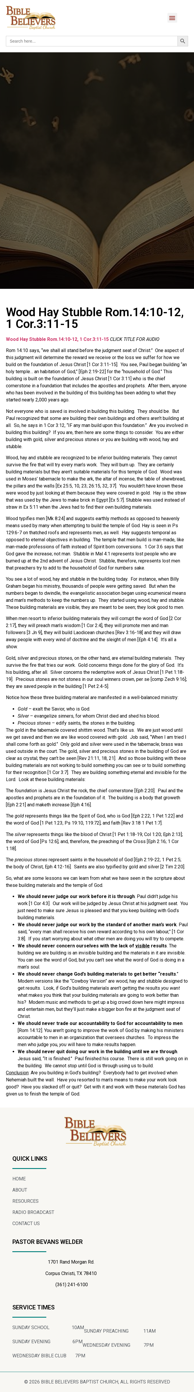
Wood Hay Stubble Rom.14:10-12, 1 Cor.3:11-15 (57, 339)
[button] (172, 18)
